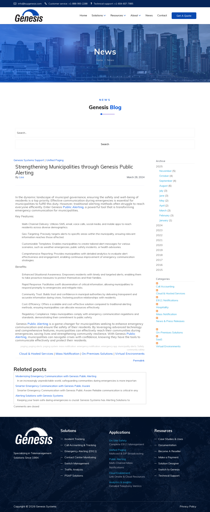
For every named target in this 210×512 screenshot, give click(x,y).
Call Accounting (165, 286)
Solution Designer (168, 463)
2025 (175, 194)
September (165, 180)
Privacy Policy (188, 506)
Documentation (167, 445)
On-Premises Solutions (97, 354)
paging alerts (35, 346)
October (164, 175)
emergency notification (88, 346)
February (164, 215)
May (162, 200)
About (136, 15)
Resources (118, 15)
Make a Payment (168, 457)
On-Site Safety (118, 440)
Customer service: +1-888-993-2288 (66, 3)
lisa (21, 177)
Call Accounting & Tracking (80, 445)
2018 (159, 255)
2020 (159, 245)
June (161, 195)
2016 (159, 264)
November (165, 170)
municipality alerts (127, 346)
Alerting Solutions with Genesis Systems (39, 395)
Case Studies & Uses (170, 439)
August (163, 185)
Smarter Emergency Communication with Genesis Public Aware (52, 386)
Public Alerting (73, 207)
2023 (159, 230)
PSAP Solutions (74, 475)
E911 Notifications (167, 300)
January (163, 220)
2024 (159, 225)
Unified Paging (55, 160)
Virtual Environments (129, 354)
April (162, 205)
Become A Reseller (169, 451)
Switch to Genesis (169, 469)
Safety (140, 346)
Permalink (138, 360)
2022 (159, 235)
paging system (50, 346)
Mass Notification (67, 354)
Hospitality (162, 307)
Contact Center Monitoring (80, 457)
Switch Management (77, 463)
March (163, 210)
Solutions (99, 15)
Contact (162, 15)
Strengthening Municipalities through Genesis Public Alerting (74, 170)
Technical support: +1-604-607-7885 (112, 3)
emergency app (109, 346)
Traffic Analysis (74, 469)
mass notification (67, 346)
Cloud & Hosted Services (36, 354)
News (149, 15)
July (161, 190)
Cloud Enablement (119, 473)
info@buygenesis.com (28, 3)
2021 (159, 240)
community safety (135, 349)
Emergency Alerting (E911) (81, 451)
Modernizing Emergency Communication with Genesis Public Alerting (55, 376)
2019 (159, 250)
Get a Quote (184, 15)
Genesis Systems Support (29, 160)
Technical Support (169, 475)
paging (24, 346)
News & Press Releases (170, 321)
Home (83, 15)
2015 (159, 269)
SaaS (159, 339)
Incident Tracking (75, 439)
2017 (159, 260)
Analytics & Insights (120, 482)
